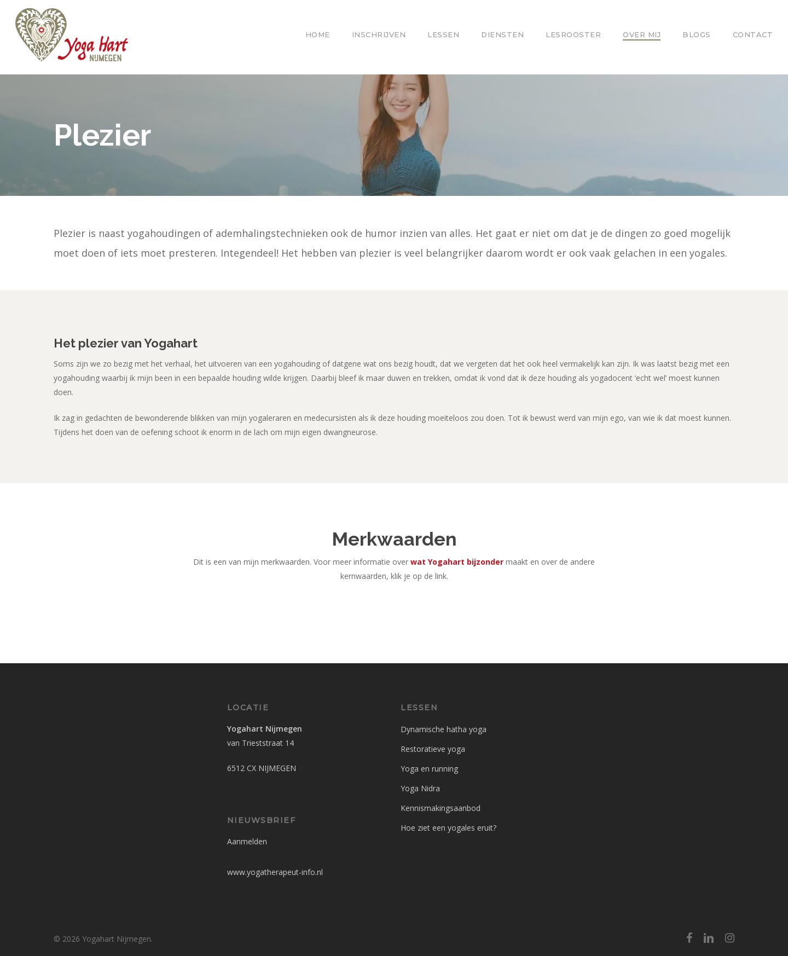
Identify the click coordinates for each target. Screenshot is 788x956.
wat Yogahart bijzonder (456, 562)
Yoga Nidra (420, 788)
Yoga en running (429, 768)
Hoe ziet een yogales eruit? (448, 827)
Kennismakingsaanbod (440, 808)
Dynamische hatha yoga (443, 729)
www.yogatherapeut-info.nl (275, 872)
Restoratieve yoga (433, 749)
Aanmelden (247, 841)
